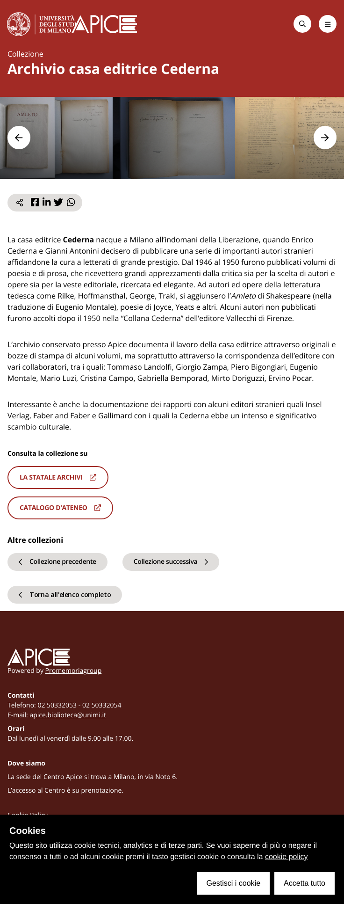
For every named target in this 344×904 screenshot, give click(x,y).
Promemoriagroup (73, 670)
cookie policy (286, 857)
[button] (18, 137)
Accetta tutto (304, 883)
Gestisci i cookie (233, 883)
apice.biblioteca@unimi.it (67, 715)
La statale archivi (58, 477)
